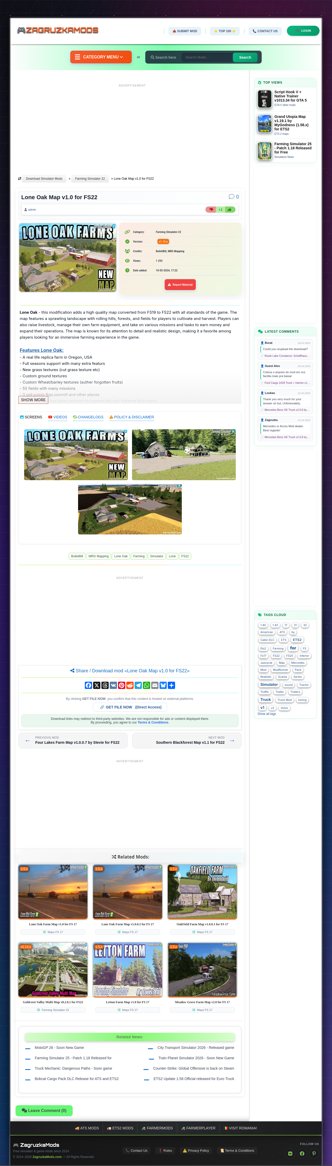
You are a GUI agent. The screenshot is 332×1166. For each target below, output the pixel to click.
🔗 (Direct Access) (131, 708)
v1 (262, 707)
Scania (282, 677)
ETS (283, 640)
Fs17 (263, 656)
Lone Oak (121, 557)
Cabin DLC (267, 640)
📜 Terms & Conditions (237, 1151)
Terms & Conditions (153, 723)
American (266, 632)
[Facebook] (302, 1154)
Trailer (279, 692)
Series (298, 677)
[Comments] (234, 196)
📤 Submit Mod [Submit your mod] (183, 31)
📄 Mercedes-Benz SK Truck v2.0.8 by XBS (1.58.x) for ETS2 (285, 409)
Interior (304, 656)
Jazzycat (266, 663)
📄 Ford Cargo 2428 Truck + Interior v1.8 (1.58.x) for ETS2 (285, 382)
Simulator (156, 557)
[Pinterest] (314, 1154)
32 (305, 625)
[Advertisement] (132, 125)
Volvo (284, 708)
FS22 (185, 557)
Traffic (264, 692)
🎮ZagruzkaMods (61, 31)
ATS (282, 632)
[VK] (290, 1154)
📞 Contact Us (264, 31)
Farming (139, 557)
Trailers (295, 692)
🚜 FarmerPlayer (198, 1129)
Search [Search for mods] (246, 57)
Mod (263, 670)
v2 (272, 708)
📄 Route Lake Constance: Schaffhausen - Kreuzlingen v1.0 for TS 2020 (285, 355)
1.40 (263, 625)
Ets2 (263, 648)
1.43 (275, 625)
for (293, 648)
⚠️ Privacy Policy (196, 1151)
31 (295, 625)
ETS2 (297, 640)
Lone (172, 557)
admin (33, 210)
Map (282, 663)
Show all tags (267, 714)
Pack (298, 670)
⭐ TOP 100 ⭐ (224, 31)
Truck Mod (285, 700)
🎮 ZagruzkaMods (36, 1146)
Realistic (266, 677)
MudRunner (280, 670)
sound (289, 685)
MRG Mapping (99, 557)
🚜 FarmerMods (157, 1129)
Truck (265, 699)
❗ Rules (165, 1151)
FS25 (289, 656)
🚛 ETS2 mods (120, 1129)
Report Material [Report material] (180, 285)
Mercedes (298, 663)
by (293, 632)
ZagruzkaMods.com (47, 1158)
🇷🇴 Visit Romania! (240, 1129)
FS (304, 648)
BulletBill (77, 557)
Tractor (304, 685)
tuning (302, 700)
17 (286, 625)
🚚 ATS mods (87, 1129)
